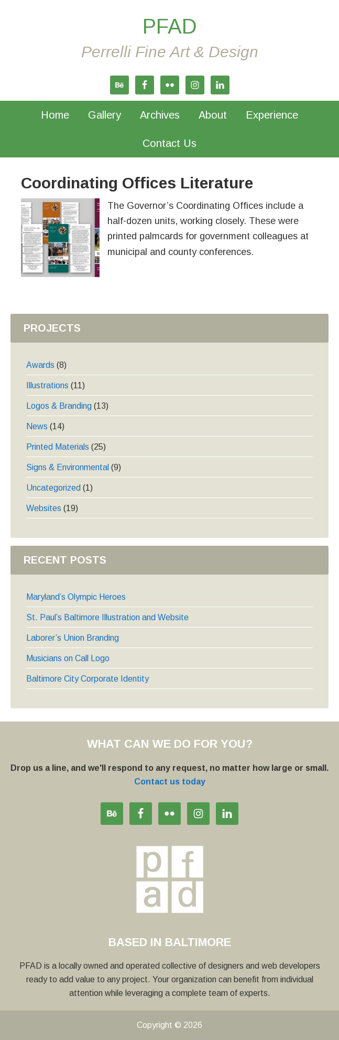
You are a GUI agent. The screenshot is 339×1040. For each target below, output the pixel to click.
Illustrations (47, 385)
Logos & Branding (59, 405)
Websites (43, 508)
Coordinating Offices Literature (137, 183)
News (37, 426)
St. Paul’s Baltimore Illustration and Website (107, 617)
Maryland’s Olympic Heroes (76, 596)
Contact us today (169, 781)
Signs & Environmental (67, 467)
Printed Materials (57, 446)
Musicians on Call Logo (68, 658)
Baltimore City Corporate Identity (87, 678)
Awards (40, 364)
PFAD (170, 26)
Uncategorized (53, 487)
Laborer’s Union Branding (72, 637)
